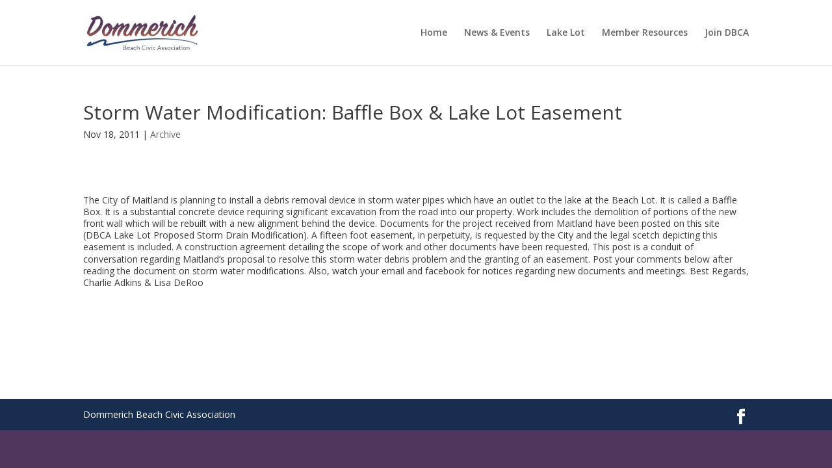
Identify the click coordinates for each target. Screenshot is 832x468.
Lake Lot (566, 33)
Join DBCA (727, 33)
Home (434, 33)
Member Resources (645, 33)
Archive (165, 134)
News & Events (497, 33)
